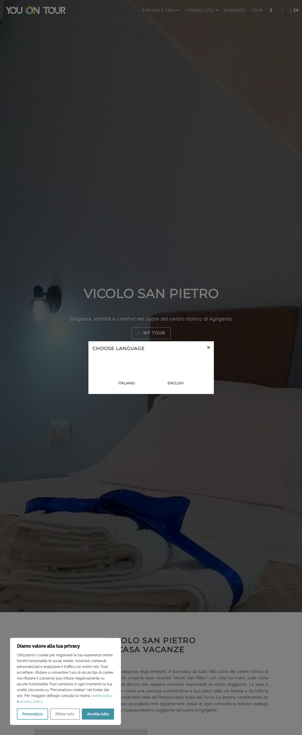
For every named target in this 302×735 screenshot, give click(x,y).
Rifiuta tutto (64, 714)
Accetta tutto (98, 714)
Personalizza (32, 714)
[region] (65, 681)
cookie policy (102, 696)
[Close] (208, 347)
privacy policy (31, 701)
